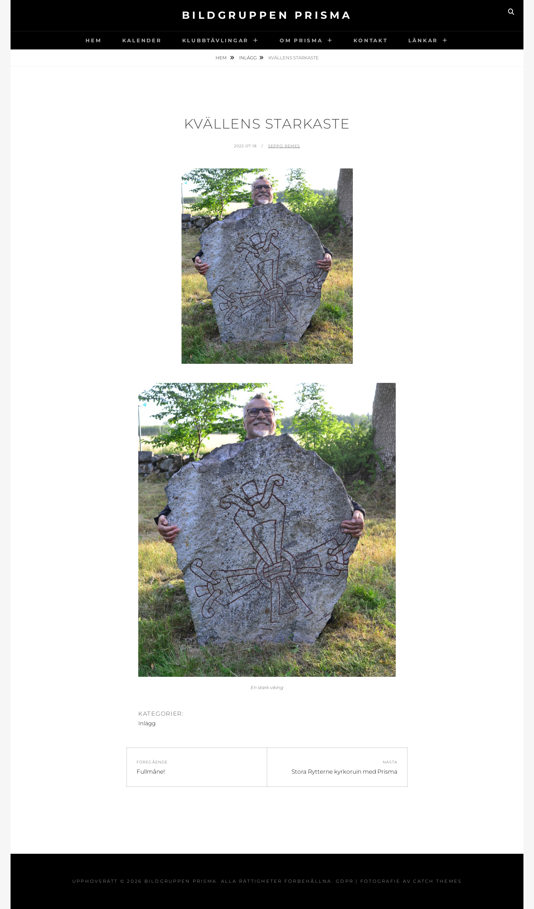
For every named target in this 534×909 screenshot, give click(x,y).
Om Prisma (301, 40)
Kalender (142, 40)
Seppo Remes (284, 146)
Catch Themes (437, 881)
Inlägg (248, 57)
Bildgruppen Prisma (267, 15)
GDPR (345, 881)
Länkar (423, 40)
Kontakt (371, 40)
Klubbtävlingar (215, 40)
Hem (93, 40)
